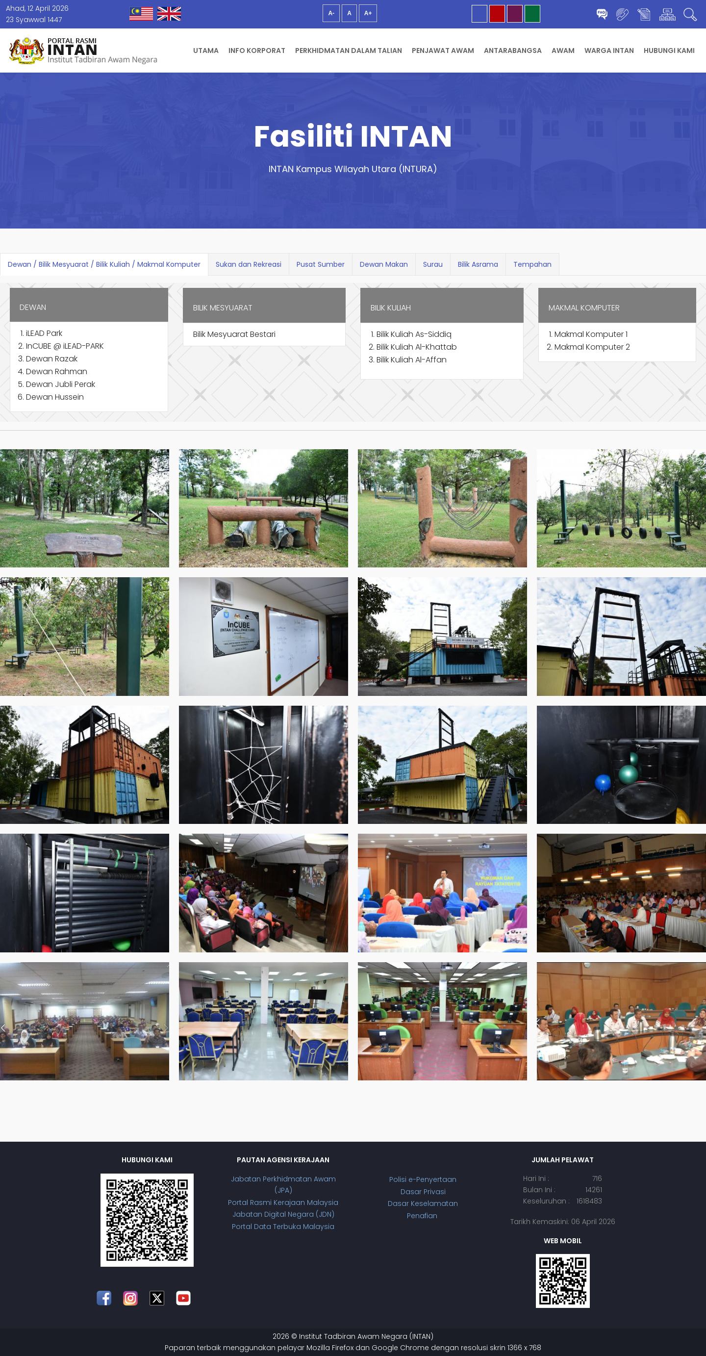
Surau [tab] (433, 264)
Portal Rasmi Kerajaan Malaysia (283, 1202)
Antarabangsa (513, 50)
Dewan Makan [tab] (384, 264)
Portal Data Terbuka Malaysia (283, 1226)
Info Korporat (256, 50)
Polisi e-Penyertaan (422, 1179)
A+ (368, 13)
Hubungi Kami (669, 50)
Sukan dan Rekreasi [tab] (248, 264)
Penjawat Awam (443, 50)
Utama (206, 50)
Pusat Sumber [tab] (321, 264)
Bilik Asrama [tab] (478, 264)
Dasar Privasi (423, 1192)
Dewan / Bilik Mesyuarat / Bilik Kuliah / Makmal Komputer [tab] (104, 264)
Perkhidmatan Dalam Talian (348, 50)
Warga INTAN (609, 50)
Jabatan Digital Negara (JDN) (283, 1214)
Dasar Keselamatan (423, 1203)
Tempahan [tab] (532, 264)
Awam (563, 50)
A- (331, 13)
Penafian (423, 1216)
